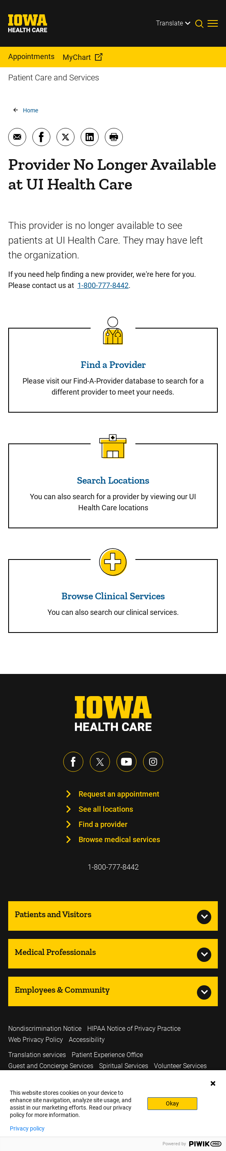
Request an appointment (119, 794)
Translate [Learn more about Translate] (169, 23)
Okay (172, 1103)
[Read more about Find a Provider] (113, 330)
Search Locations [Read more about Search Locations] (113, 480)
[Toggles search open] (201, 23)
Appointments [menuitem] (31, 56)
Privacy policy (27, 1128)
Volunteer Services (180, 1066)
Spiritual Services (123, 1066)
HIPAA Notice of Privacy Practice (134, 1028)
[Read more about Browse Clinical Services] (113, 562)
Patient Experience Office (107, 1055)
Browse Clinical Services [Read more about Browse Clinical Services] (113, 596)
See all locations (106, 809)
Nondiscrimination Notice (44, 1028)
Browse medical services (119, 839)
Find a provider (103, 824)
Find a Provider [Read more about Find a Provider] (113, 364)
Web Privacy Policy (35, 1040)
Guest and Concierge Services (50, 1066)
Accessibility (87, 1040)
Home (30, 110)
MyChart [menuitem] (77, 57)
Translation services (37, 1055)
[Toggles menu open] (213, 23)
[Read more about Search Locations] (113, 446)
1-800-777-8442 (103, 285)
